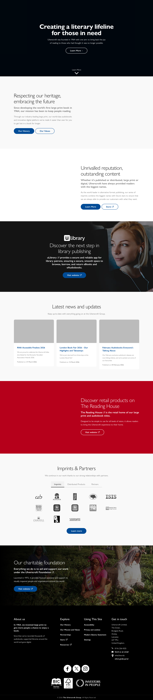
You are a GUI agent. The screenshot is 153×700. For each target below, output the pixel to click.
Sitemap (87, 640)
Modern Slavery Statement (95, 635)
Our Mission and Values (70, 630)
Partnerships (65, 635)
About (72, 10)
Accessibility (89, 625)
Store (110, 206)
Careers (110, 10)
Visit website (74, 275)
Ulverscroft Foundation (39, 572)
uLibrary (53, 257)
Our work (86, 10)
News (99, 10)
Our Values (45, 131)
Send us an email (121, 652)
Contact (121, 10)
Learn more (76, 531)
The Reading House (93, 412)
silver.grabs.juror (122, 659)
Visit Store (139, 10)
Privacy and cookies (92, 630)
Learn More (76, 50)
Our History (24, 131)
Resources (66, 645)
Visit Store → (87, 2)
